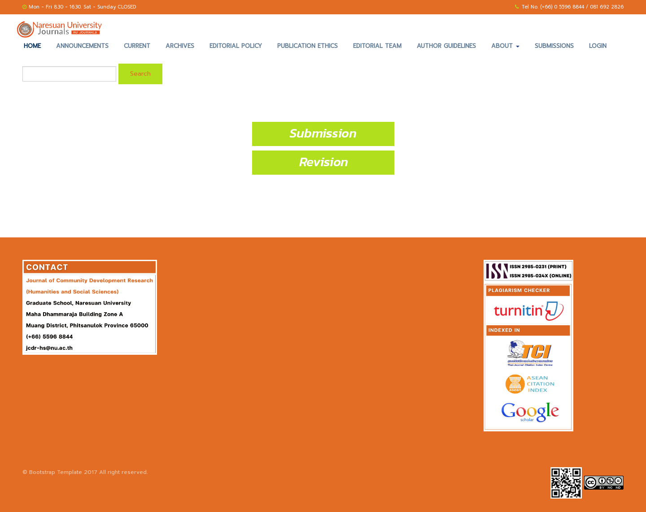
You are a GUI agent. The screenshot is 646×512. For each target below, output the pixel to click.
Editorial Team (377, 46)
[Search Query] (69, 74)
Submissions (554, 46)
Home (32, 46)
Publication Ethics (307, 46)
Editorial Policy (236, 46)
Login (598, 46)
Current (137, 46)
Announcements (82, 46)
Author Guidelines (446, 46)
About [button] (505, 46)
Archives (180, 46)
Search (140, 73)
